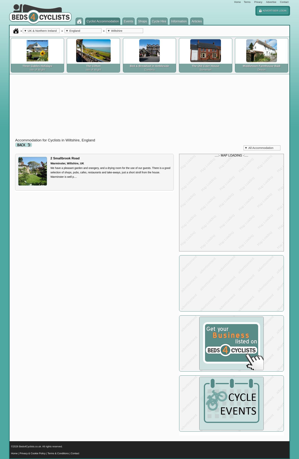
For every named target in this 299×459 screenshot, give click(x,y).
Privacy (258, 2)
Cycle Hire (159, 21)
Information (179, 21)
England (73, 30)
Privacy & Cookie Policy (32, 453)
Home (237, 2)
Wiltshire (114, 30)
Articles (197, 21)
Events (128, 21)
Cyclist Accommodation (102, 21)
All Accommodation (259, 147)
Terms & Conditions (58, 453)
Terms (247, 2)
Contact (284, 2)
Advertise (271, 2)
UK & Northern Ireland (40, 30)
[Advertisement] (149, 107)
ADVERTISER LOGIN (273, 10)
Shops (142, 21)
